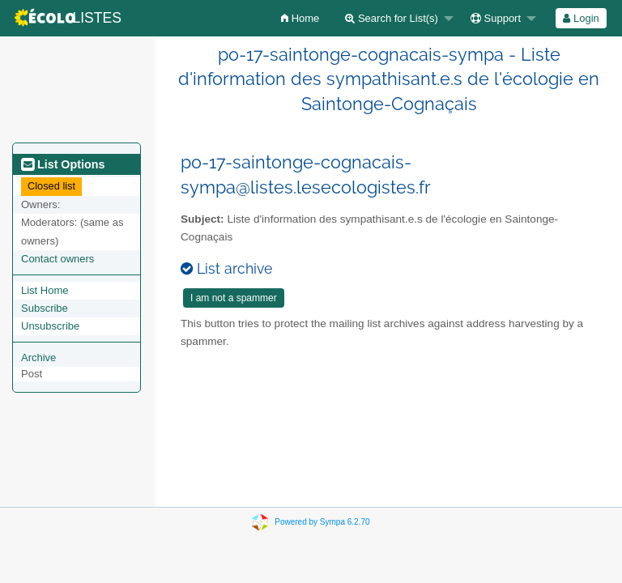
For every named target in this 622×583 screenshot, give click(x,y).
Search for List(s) (391, 18)
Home (300, 18)
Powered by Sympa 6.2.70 (322, 521)
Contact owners (57, 259)
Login (581, 18)
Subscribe (44, 308)
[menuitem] (300, 18)
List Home (45, 290)
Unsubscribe (50, 326)
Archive (38, 357)
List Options (62, 164)
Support (496, 18)
